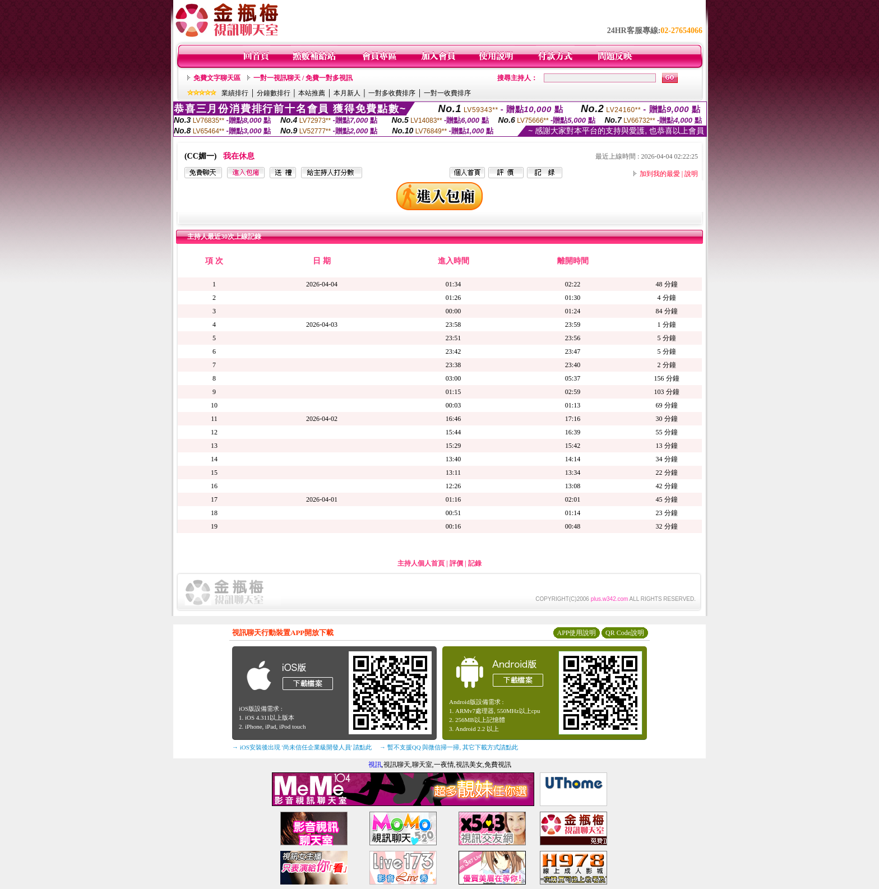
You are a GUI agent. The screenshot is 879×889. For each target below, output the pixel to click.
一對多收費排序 (391, 93)
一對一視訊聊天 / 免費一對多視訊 (303, 78)
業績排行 (234, 93)
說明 (691, 174)
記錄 (475, 563)
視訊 (375, 764)
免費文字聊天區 (216, 78)
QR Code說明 (624, 633)
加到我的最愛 (660, 174)
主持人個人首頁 (421, 563)
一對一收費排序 (447, 93)
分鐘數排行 (273, 93)
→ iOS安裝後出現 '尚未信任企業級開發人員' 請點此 (302, 747)
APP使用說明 (576, 633)
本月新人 (347, 93)
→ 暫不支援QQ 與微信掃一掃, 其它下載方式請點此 (449, 747)
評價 (456, 563)
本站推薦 (311, 93)
